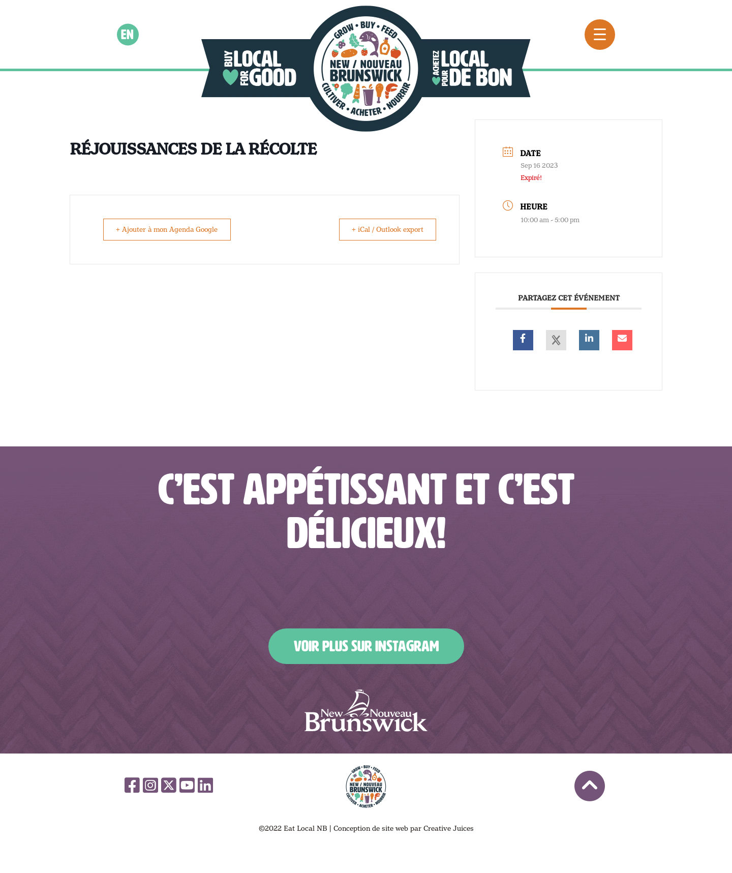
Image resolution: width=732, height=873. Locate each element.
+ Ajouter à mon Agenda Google (170, 229)
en (128, 34)
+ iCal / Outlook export (384, 229)
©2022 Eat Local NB (293, 828)
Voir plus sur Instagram (366, 646)
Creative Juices (448, 828)
